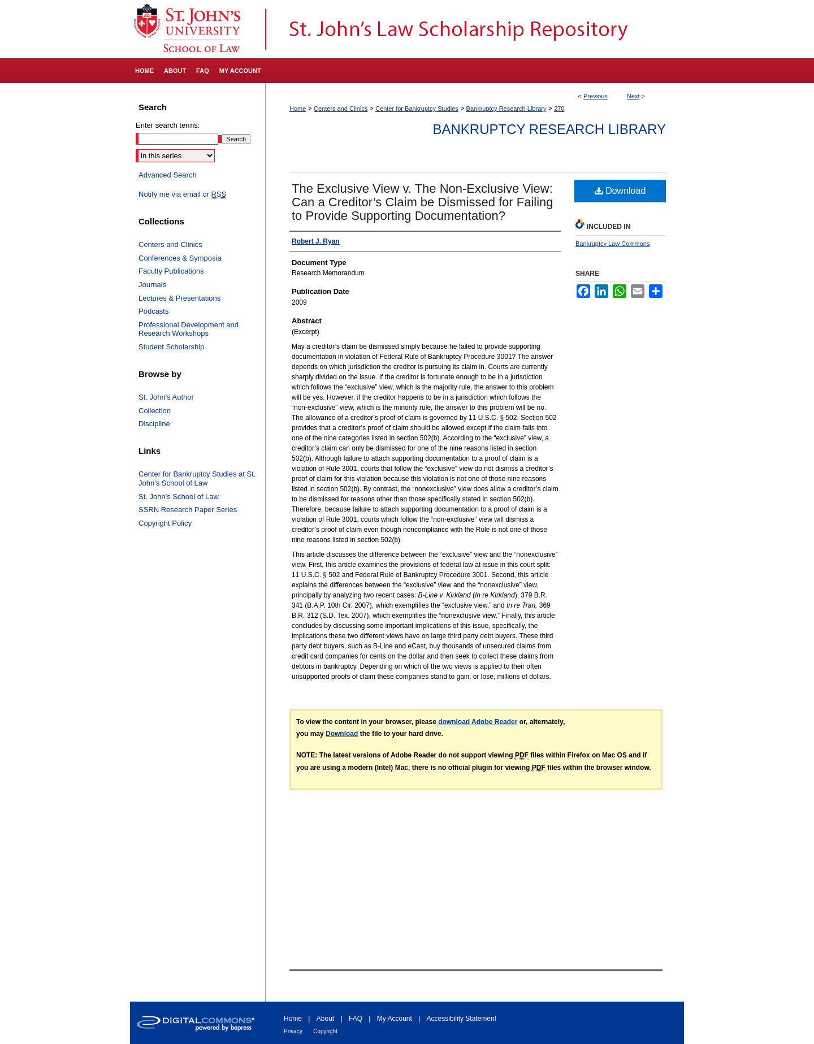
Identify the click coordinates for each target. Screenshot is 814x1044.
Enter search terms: (168, 125)
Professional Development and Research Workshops (188, 329)
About (325, 1019)
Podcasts (153, 311)
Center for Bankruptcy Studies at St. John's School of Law (197, 478)
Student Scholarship (171, 347)
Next (633, 96)
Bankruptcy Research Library (506, 108)
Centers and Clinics (340, 108)
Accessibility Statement (461, 1019)
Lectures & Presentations (179, 298)
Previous (595, 96)
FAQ (355, 1019)
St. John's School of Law (178, 496)
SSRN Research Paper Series (187, 509)
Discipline (154, 423)
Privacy (293, 1031)
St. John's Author (166, 397)
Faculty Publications (171, 271)
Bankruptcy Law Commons (612, 243)
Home (297, 108)
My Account (394, 1019)
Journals (152, 284)
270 (559, 108)
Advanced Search (167, 175)
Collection (154, 410)
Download (620, 191)
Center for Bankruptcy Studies (416, 108)
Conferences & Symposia (180, 258)
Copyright (325, 1031)
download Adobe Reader (477, 722)
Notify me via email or (182, 194)
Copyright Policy (165, 523)
